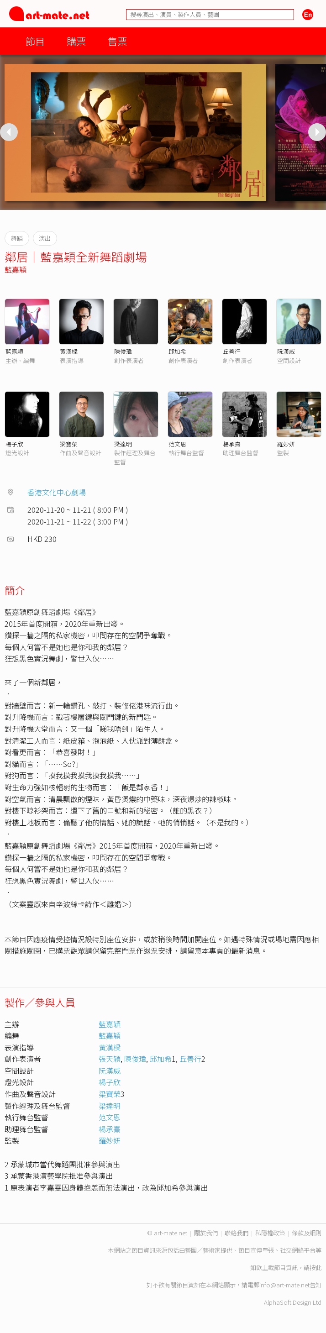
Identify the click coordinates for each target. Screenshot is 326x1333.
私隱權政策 (270, 1232)
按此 (315, 1267)
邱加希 (177, 351)
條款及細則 (306, 1232)
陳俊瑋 (123, 351)
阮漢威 (286, 351)
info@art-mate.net (284, 1285)
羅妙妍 (286, 444)
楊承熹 (232, 444)
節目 (35, 41)
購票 (76, 41)
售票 (117, 41)
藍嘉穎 (15, 269)
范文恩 (177, 444)
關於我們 (206, 1232)
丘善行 (232, 351)
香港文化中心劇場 (56, 492)
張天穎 (110, 1058)
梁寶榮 (69, 444)
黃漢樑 (69, 351)
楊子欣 (14, 444)
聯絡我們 (236, 1232)
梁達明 (123, 444)
